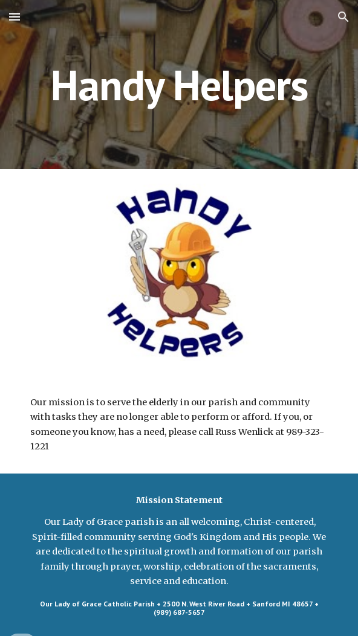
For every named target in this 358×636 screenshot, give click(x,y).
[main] (178, 85)
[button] (14, 16)
